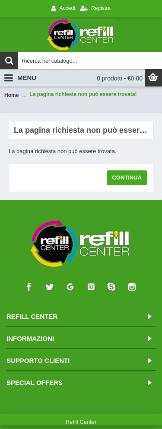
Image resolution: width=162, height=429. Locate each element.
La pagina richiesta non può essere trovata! (83, 94)
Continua (127, 177)
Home (11, 95)
